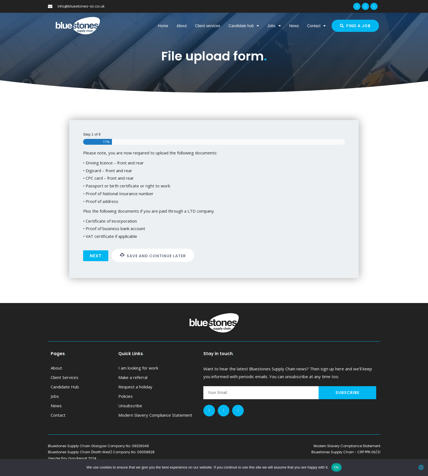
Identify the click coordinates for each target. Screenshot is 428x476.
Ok (336, 467)
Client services (207, 26)
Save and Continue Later (153, 256)
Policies (125, 396)
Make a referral (132, 377)
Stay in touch (218, 354)
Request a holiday (135, 387)
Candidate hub (244, 25)
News (294, 26)
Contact (316, 25)
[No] (421, 467)
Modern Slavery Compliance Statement (155, 415)
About (181, 26)
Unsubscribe (130, 405)
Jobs (274, 25)
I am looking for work (138, 368)
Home (163, 26)
